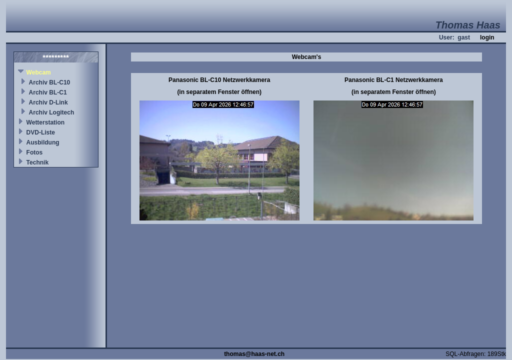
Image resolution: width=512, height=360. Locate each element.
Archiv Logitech (51, 112)
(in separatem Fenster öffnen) (219, 92)
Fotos (34, 152)
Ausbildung (43, 142)
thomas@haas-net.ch (254, 354)
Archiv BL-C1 (48, 92)
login (487, 37)
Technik (37, 162)
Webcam (38, 72)
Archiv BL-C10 (49, 82)
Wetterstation (45, 122)
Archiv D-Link (48, 102)
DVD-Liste (40, 132)
